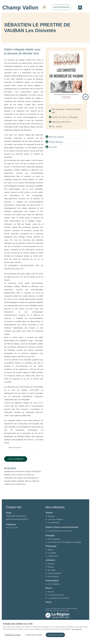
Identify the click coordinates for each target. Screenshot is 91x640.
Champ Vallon (20, 7)
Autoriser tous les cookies (55, 635)
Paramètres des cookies (13, 635)
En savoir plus (77, 629)
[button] (80, 7)
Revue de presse (15, 447)
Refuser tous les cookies (34, 635)
